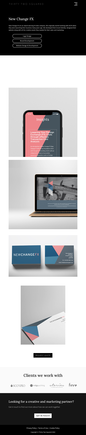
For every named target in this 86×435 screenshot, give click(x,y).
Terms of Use (43, 428)
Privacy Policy (32, 428)
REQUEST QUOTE (42, 355)
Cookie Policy (54, 428)
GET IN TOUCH (43, 415)
